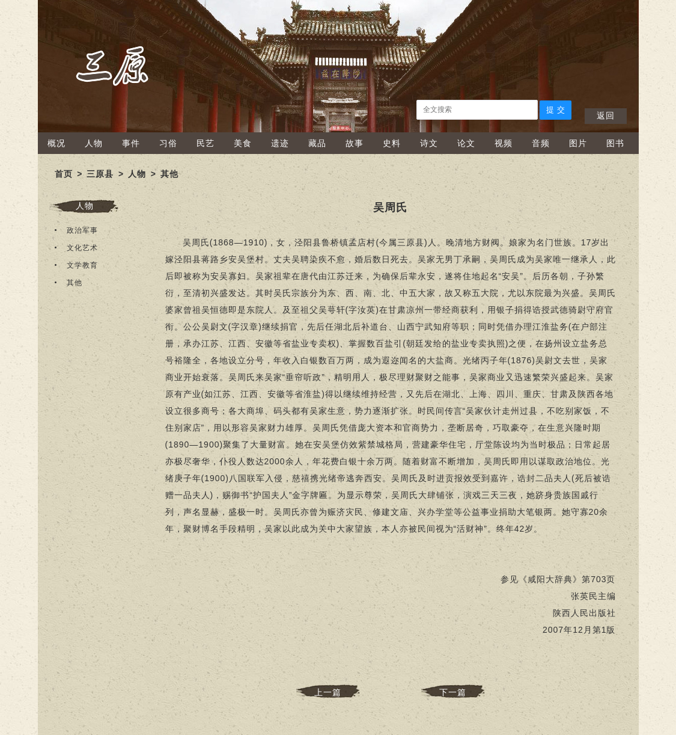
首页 (64, 174)
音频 (541, 143)
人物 (94, 143)
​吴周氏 (390, 207)
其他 (169, 174)
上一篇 (327, 692)
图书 (615, 143)
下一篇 (452, 692)
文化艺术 (82, 248)
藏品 (317, 143)
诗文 (429, 143)
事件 (131, 143)
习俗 (168, 143)
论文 (466, 143)
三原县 (100, 174)
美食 (243, 143)
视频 (504, 143)
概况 (56, 143)
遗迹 (280, 143)
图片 (578, 143)
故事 (355, 143)
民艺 (205, 143)
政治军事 (82, 230)
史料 (392, 143)
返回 (606, 115)
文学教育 (82, 265)
